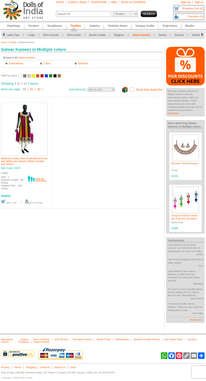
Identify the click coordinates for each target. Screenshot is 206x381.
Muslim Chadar (97, 35)
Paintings (13, 25)
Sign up (185, 2)
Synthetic (83, 63)
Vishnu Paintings (41, 339)
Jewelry (94, 25)
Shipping (31, 367)
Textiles (12, 42)
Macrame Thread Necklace (185, 163)
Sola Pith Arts (61, 339)
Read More (173, 113)
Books (189, 25)
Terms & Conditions (133, 2)
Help (114, 2)
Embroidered (16, 63)
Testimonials (99, 2)
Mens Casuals (51, 35)
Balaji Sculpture (42, 342)
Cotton (47, 63)
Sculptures (54, 25)
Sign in (198, 2)
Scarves (179, 35)
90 (39, 89)
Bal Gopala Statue (174, 339)
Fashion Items (117, 25)
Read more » (196, 320)
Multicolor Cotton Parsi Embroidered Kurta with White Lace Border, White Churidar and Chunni (24, 161)
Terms (17, 367)
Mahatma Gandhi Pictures (147, 339)
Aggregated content (7, 340)
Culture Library (77, 2)
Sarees (162, 35)
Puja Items (170, 25)
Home (60, 2)
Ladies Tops (12, 35)
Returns (45, 367)
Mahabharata (122, 339)
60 (31, 89)
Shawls (196, 35)
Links (73, 367)
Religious (119, 35)
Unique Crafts (145, 25)
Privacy (5, 367)
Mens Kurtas (74, 35)
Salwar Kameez (141, 35)
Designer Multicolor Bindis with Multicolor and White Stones (184, 218)
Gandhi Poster (103, 339)
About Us (59, 367)
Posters (33, 25)
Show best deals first (149, 89)
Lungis (31, 35)
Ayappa (24, 339)
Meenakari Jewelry (82, 339)
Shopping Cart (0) (192, 8)
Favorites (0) (195, 16)
